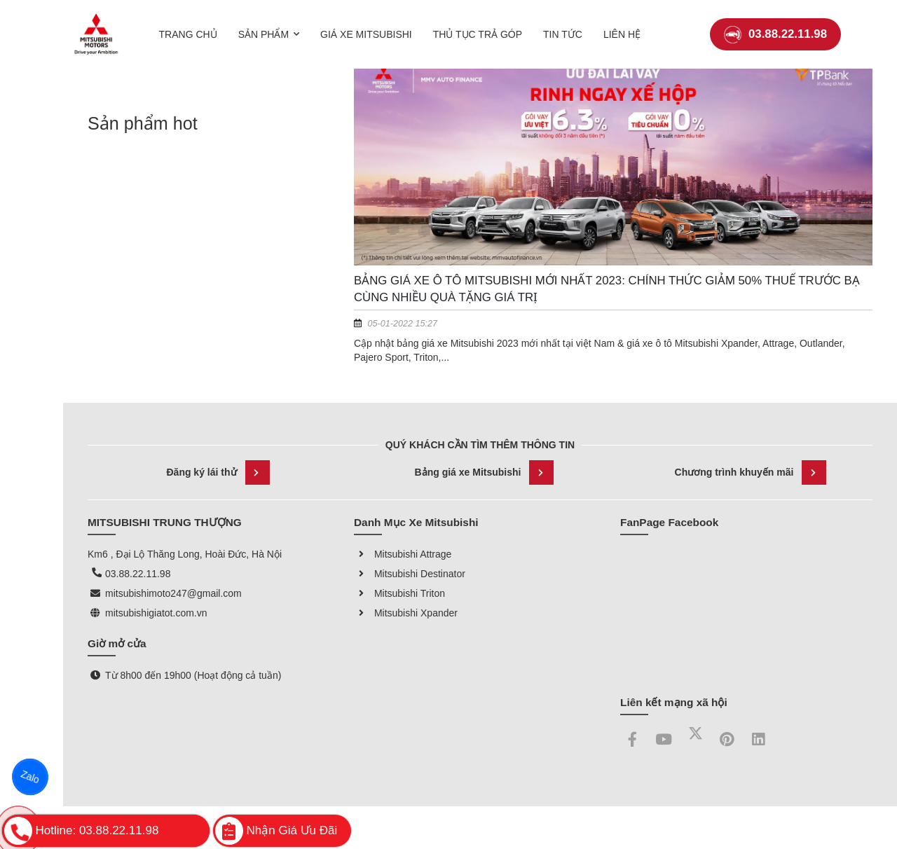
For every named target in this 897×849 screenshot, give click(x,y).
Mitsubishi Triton (399, 593)
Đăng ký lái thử (217, 472)
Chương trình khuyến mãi (751, 472)
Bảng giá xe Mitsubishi (484, 472)
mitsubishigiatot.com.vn (156, 613)
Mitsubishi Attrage (402, 554)
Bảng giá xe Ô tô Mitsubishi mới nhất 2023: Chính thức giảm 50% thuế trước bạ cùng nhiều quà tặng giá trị (607, 289)
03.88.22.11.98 (775, 24)
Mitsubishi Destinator (409, 573)
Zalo (30, 777)
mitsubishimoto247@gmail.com (173, 593)
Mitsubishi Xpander (406, 613)
